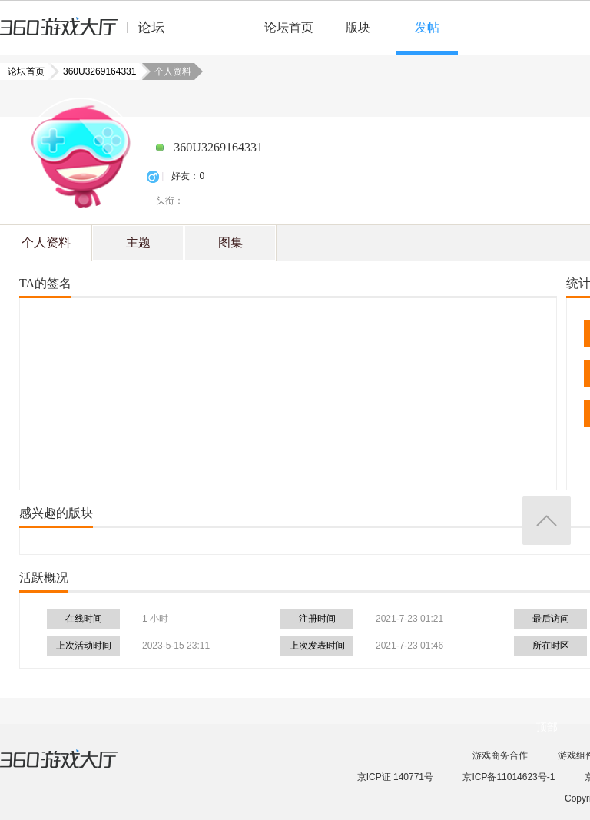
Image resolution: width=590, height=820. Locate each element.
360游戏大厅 (74, 768)
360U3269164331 (95, 71)
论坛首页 (288, 27)
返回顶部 (546, 520)
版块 (358, 27)
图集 (230, 242)
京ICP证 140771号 (395, 777)
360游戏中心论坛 (88, 34)
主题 (138, 242)
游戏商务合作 (500, 755)
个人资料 (46, 242)
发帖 (427, 27)
